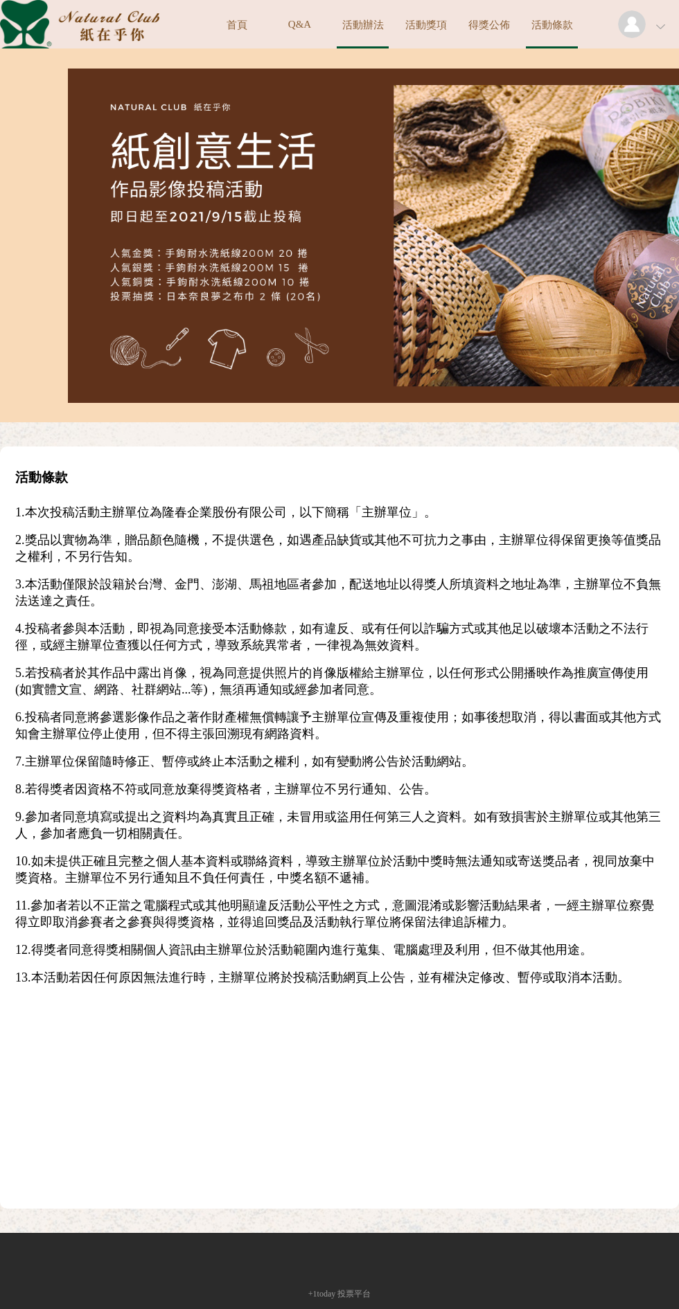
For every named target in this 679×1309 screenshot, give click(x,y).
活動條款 (552, 24)
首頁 (237, 24)
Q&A (299, 24)
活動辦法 (363, 24)
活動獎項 (426, 24)
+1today (321, 1294)
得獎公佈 (489, 24)
